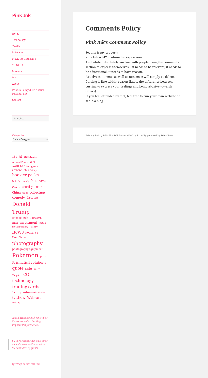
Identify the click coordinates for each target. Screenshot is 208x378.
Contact (16, 100)
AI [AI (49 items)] (20, 156)
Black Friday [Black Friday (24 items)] (30, 170)
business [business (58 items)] (38, 180)
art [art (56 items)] (32, 161)
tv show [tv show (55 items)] (19, 297)
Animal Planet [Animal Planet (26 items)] (20, 162)
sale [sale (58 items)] (28, 268)
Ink (14, 77)
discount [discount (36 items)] (32, 197)
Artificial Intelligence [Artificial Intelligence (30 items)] (25, 166)
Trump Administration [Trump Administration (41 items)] (28, 292)
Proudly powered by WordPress (155, 135)
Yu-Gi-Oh (17, 65)
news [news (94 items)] (18, 232)
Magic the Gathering (24, 58)
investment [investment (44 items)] (28, 222)
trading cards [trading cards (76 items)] (25, 287)
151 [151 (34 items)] (14, 156)
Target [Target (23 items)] (15, 275)
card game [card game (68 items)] (32, 186)
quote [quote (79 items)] (18, 268)
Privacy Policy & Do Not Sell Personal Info (28, 91)
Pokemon (17, 52)
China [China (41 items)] (16, 192)
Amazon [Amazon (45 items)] (30, 156)
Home (15, 33)
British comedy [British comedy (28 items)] (21, 181)
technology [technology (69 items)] (23, 280)
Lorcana (17, 71)
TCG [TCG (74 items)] (25, 274)
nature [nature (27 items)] (34, 226)
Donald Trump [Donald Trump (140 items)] (21, 207)
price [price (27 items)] (43, 256)
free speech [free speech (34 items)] (20, 218)
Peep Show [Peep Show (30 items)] (19, 237)
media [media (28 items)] (42, 222)
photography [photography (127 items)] (27, 243)
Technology (19, 40)
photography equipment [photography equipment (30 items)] (27, 249)
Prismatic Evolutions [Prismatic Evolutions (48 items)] (29, 262)
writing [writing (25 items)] (16, 301)
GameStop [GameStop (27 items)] (36, 218)
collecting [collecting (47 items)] (37, 192)
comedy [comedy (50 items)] (18, 197)
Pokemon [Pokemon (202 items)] (25, 255)
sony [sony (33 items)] (37, 269)
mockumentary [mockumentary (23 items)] (20, 226)
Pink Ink (21, 15)
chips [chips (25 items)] (25, 192)
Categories (18, 135)
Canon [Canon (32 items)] (16, 187)
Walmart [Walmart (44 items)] (34, 297)
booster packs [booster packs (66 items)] (25, 175)
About (15, 83)
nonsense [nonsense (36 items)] (31, 232)
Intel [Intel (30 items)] (15, 222)
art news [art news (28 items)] (17, 170)
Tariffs (16, 46)
